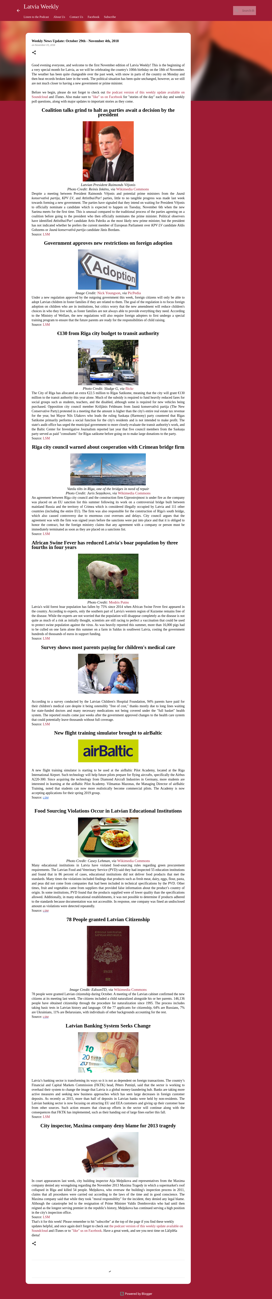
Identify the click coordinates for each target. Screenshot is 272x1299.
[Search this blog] (236, 10)
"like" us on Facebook (107, 97)
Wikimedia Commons (132, 189)
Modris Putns (119, 602)
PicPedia (134, 293)
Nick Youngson (108, 293)
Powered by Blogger (136, 1293)
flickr (129, 388)
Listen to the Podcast (36, 17)
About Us (59, 17)
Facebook (93, 17)
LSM (46, 234)
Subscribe (110, 17)
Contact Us (76, 17)
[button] (34, 52)
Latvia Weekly (41, 6)
